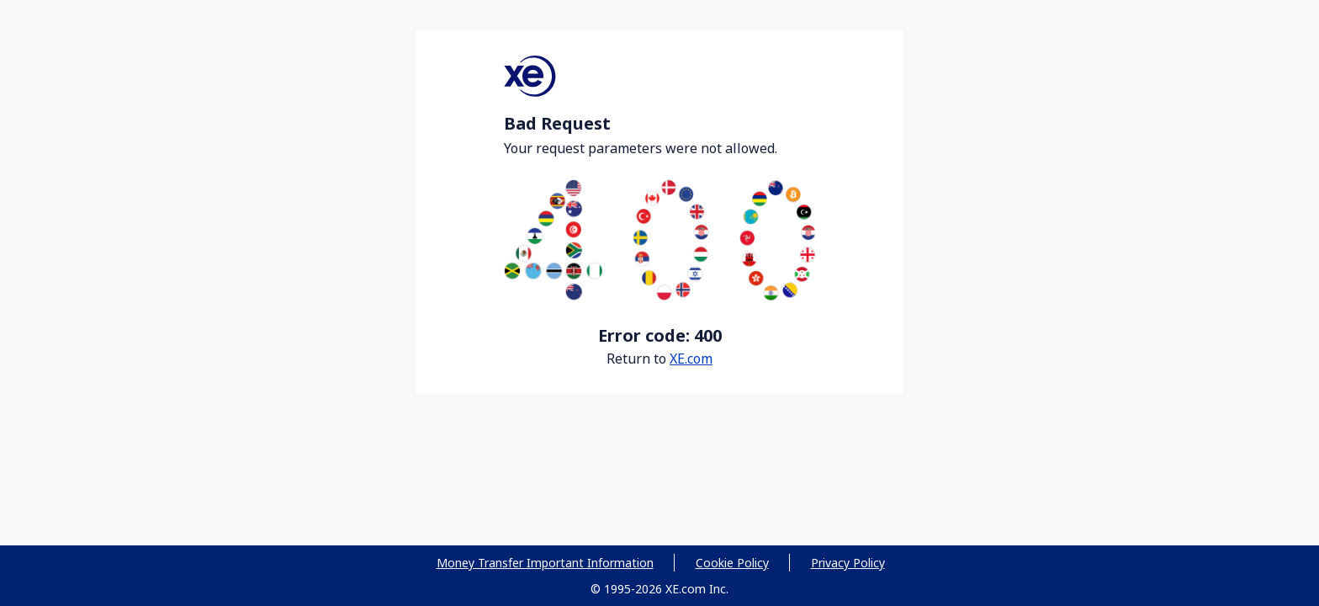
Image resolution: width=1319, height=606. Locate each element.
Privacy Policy (848, 563)
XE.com (691, 358)
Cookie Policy (732, 563)
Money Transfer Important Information (545, 563)
